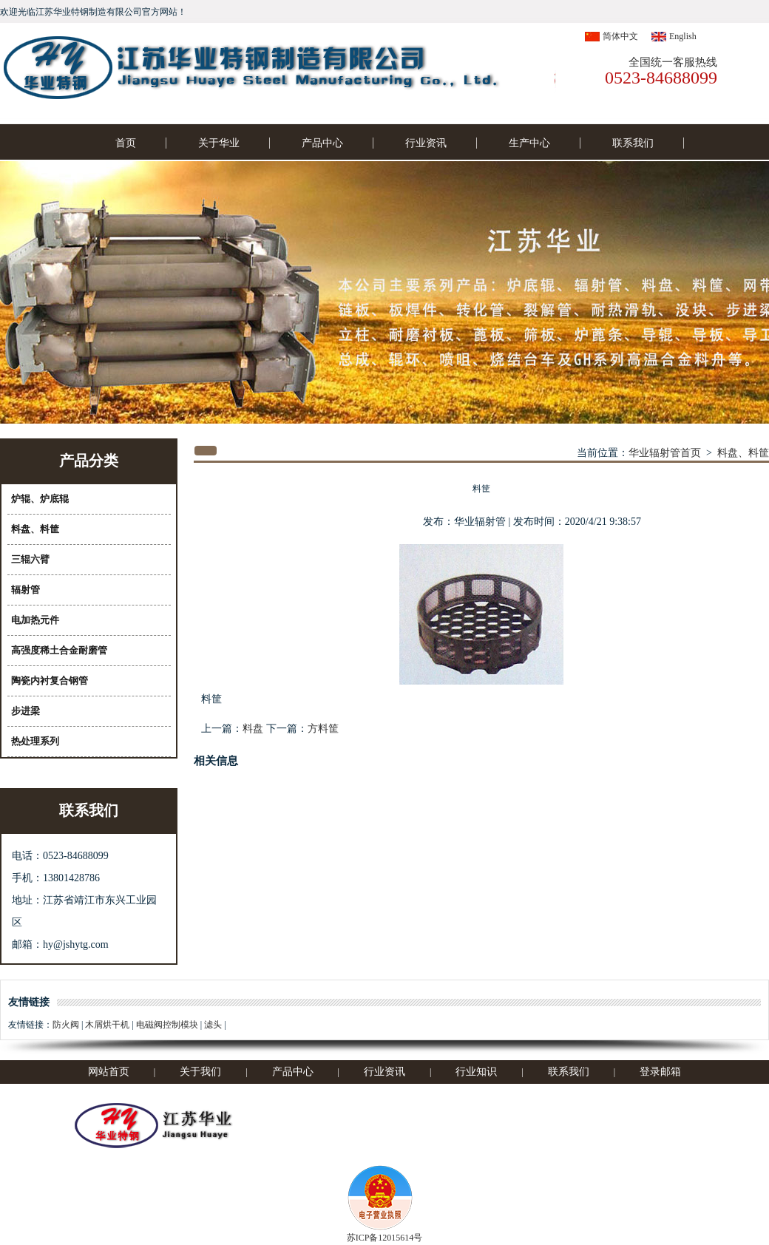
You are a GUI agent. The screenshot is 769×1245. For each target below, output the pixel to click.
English (683, 36)
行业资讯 (426, 143)
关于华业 (219, 143)
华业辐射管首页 (665, 452)
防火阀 (65, 1025)
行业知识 (476, 1071)
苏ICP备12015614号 (385, 1237)
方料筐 (323, 728)
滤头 (213, 1025)
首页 (125, 143)
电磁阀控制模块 (167, 1025)
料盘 (253, 728)
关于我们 (200, 1071)
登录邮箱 (660, 1071)
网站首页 (108, 1071)
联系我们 (633, 143)
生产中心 (529, 143)
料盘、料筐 (743, 452)
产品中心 (322, 143)
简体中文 (620, 36)
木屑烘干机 (107, 1025)
